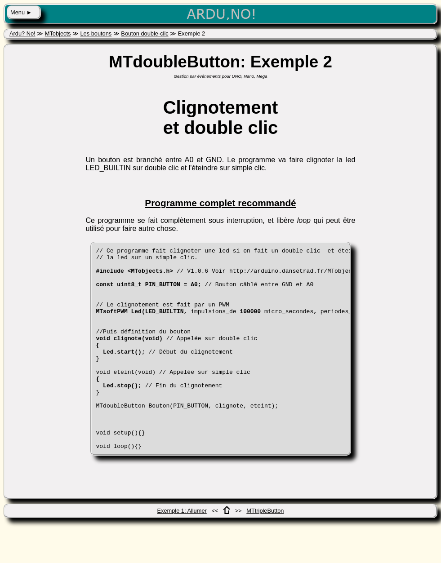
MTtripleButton (265, 551)
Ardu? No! (22, 33)
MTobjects (58, 33)
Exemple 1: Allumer (182, 551)
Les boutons (95, 33)
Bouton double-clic (144, 33)
